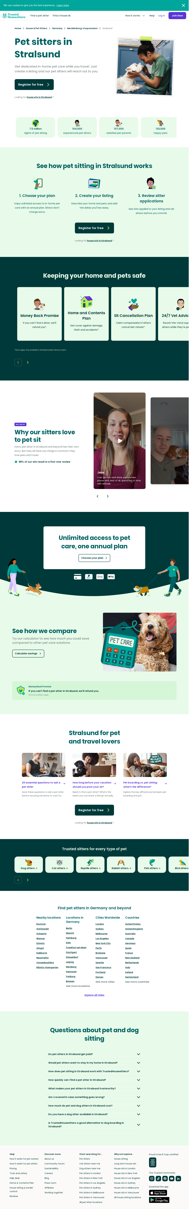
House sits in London (124, 1168)
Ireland (129, 972)
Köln (68, 942)
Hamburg (71, 937)
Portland (100, 972)
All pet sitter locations (90, 1202)
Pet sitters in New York (91, 1178)
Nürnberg (71, 966)
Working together (54, 1192)
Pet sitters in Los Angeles (92, 1182)
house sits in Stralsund (39, 97)
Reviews (14, 1196)
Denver (99, 977)
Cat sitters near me (89, 1163)
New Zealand (132, 957)
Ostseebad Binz (45, 962)
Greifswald (42, 928)
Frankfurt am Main (76, 947)
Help (151, 15)
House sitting (121, 1158)
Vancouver (102, 957)
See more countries (137, 982)
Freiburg (70, 976)
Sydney (100, 928)
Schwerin (41, 933)
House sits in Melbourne (126, 1187)
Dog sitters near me (89, 1168)
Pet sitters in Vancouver (91, 1197)
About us (49, 1158)
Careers (49, 1173)
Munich (70, 933)
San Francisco (103, 967)
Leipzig (70, 962)
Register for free (34, 84)
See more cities (105, 982)
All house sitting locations (127, 1197)
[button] (120, 441)
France (129, 952)
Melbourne (102, 933)
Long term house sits (125, 1163)
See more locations (78, 986)
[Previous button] (97, 496)
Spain (128, 948)
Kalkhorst (41, 952)
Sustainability (51, 1168)
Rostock (41, 924)
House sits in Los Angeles (127, 1178)
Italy (127, 967)
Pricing (13, 1168)
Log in (160, 15)
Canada (129, 938)
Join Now (177, 15)
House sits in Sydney (124, 1182)
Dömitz (40, 943)
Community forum (55, 1163)
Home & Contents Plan (22, 1182)
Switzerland (131, 977)
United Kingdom (134, 928)
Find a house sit (62, 15)
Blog (47, 1178)
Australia (130, 933)
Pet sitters (84, 1158)
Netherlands (132, 962)
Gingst (40, 948)
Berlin (69, 928)
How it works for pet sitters (23, 1163)
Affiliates (49, 1187)
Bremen (70, 981)
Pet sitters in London (90, 1173)
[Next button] (27, 362)
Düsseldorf (72, 957)
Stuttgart (71, 952)
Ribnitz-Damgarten (47, 967)
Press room (50, 1182)
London (100, 924)
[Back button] (18, 362)
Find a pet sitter (39, 15)
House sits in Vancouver (126, 1192)
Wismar (40, 938)
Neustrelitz (42, 957)
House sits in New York (125, 1173)
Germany (130, 943)
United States (133, 924)
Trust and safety (18, 1173)
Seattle (100, 962)
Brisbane (100, 952)
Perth (99, 948)
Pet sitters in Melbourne (91, 1192)
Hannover (71, 971)
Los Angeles (102, 938)
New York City (103, 943)
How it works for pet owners (24, 1158)
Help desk (15, 1178)
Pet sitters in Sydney (90, 1187)
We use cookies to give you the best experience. (36, 5)
